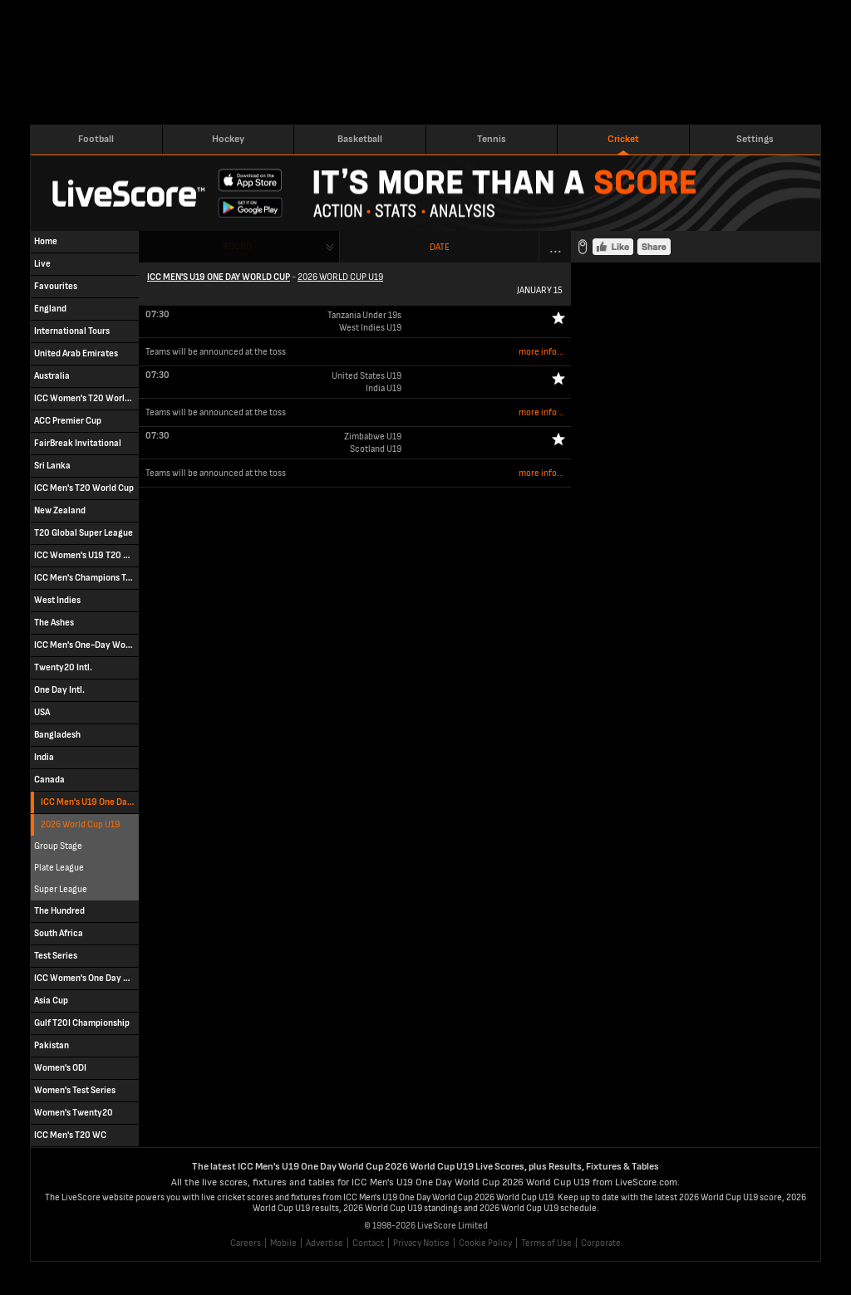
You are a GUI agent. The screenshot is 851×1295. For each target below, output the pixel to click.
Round (237, 246)
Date (440, 247)
